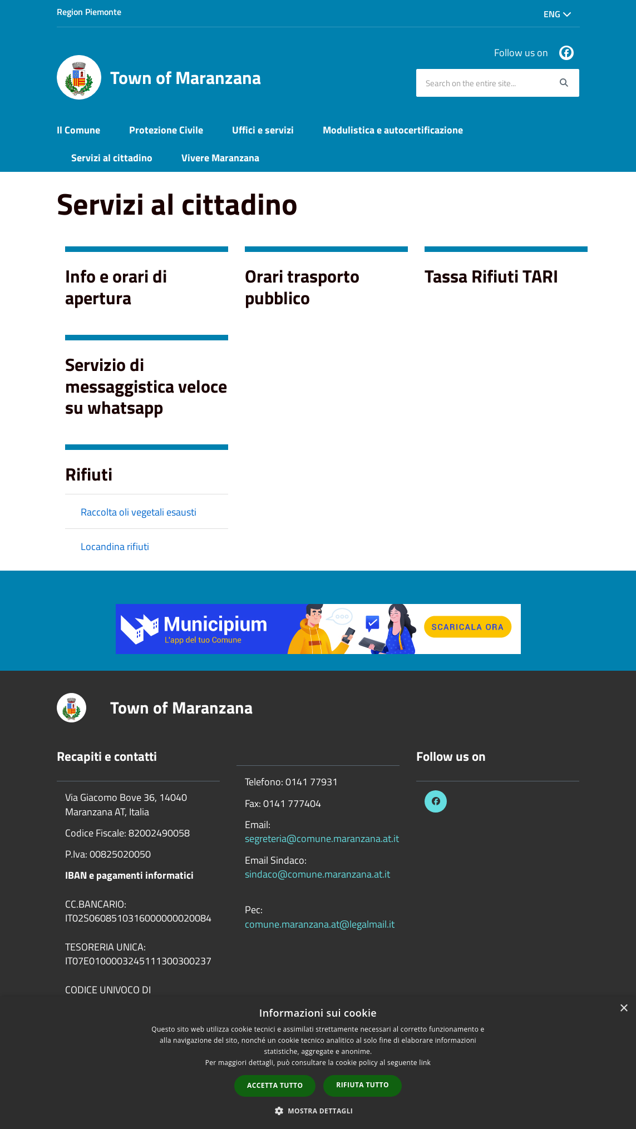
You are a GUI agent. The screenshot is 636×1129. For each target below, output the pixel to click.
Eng (557, 14)
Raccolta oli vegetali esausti (138, 511)
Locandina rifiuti (115, 546)
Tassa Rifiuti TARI (491, 276)
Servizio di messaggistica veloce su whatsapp (146, 385)
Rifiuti (88, 473)
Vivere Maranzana (220, 157)
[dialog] (318, 1063)
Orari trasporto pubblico (302, 286)
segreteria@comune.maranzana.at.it (322, 838)
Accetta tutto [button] (275, 1085)
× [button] (623, 1008)
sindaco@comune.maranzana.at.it (317, 874)
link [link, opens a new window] (425, 1062)
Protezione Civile (166, 129)
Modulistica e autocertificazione (393, 129)
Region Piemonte (89, 11)
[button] (318, 1110)
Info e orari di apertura (116, 286)
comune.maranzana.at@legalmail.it (320, 924)
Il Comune (78, 129)
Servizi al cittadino (111, 157)
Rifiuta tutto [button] (362, 1085)
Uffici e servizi (263, 129)
